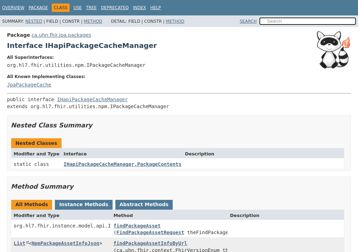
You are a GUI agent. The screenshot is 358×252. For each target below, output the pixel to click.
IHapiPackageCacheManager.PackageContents (122, 164)
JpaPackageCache (29, 85)
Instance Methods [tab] (83, 204)
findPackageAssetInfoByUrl (150, 243)
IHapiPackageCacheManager (92, 99)
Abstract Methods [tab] (144, 204)
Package (38, 7)
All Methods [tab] (31, 204)
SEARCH (248, 21)
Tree (91, 7)
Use (77, 7)
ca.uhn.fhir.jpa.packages (61, 35)
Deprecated (115, 7)
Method (93, 21)
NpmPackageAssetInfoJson (65, 243)
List (20, 243)
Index (139, 7)
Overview (13, 7)
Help (155, 7)
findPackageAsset (137, 226)
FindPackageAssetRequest (150, 232)
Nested (33, 21)
